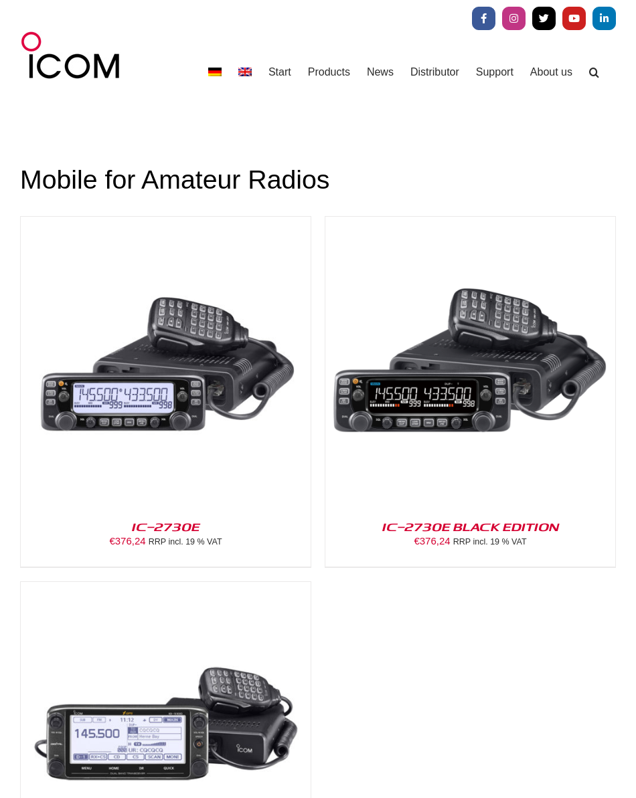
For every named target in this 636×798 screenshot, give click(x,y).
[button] (594, 71)
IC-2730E (166, 526)
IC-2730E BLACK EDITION (470, 526)
